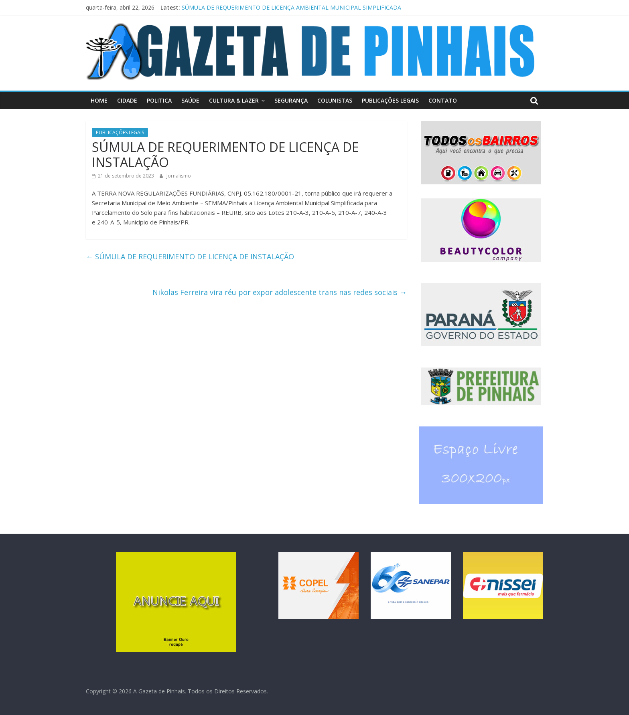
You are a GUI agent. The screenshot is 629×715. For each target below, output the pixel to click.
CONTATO (442, 100)
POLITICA (159, 100)
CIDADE (127, 100)
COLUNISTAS (334, 100)
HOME (99, 100)
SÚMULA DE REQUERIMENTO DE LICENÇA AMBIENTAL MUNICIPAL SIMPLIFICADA (291, 7)
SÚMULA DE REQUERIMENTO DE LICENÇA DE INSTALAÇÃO (190, 256)
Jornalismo (178, 175)
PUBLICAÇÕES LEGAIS (390, 100)
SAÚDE (190, 100)
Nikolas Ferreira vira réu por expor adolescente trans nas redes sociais (279, 292)
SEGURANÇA (291, 100)
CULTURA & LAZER (234, 100)
